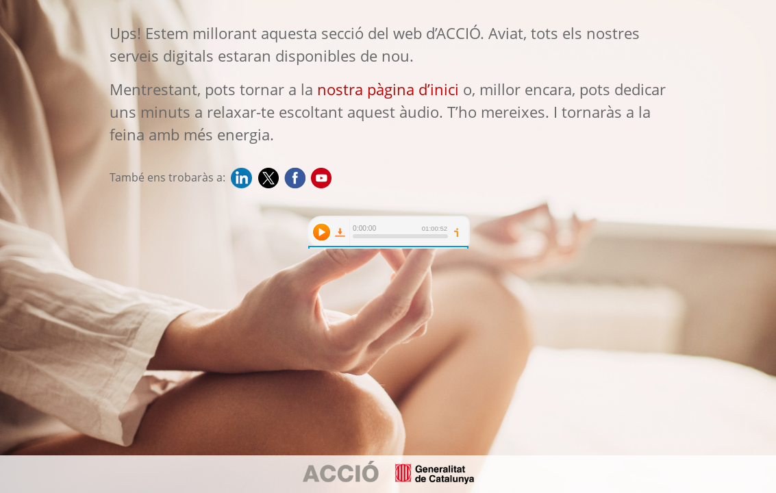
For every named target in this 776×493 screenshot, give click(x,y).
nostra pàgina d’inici (388, 89)
